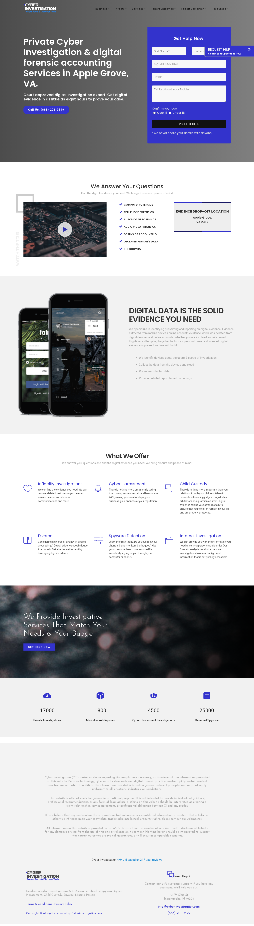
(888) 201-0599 (178, 915)
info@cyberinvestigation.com (179, 908)
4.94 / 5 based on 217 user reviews (139, 861)
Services (138, 9)
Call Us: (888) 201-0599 (46, 109)
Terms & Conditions (39, 905)
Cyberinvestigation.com (87, 915)
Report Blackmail (163, 9)
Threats (121, 9)
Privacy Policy (63, 905)
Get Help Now (39, 648)
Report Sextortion (193, 9)
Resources (220, 9)
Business (102, 9)
